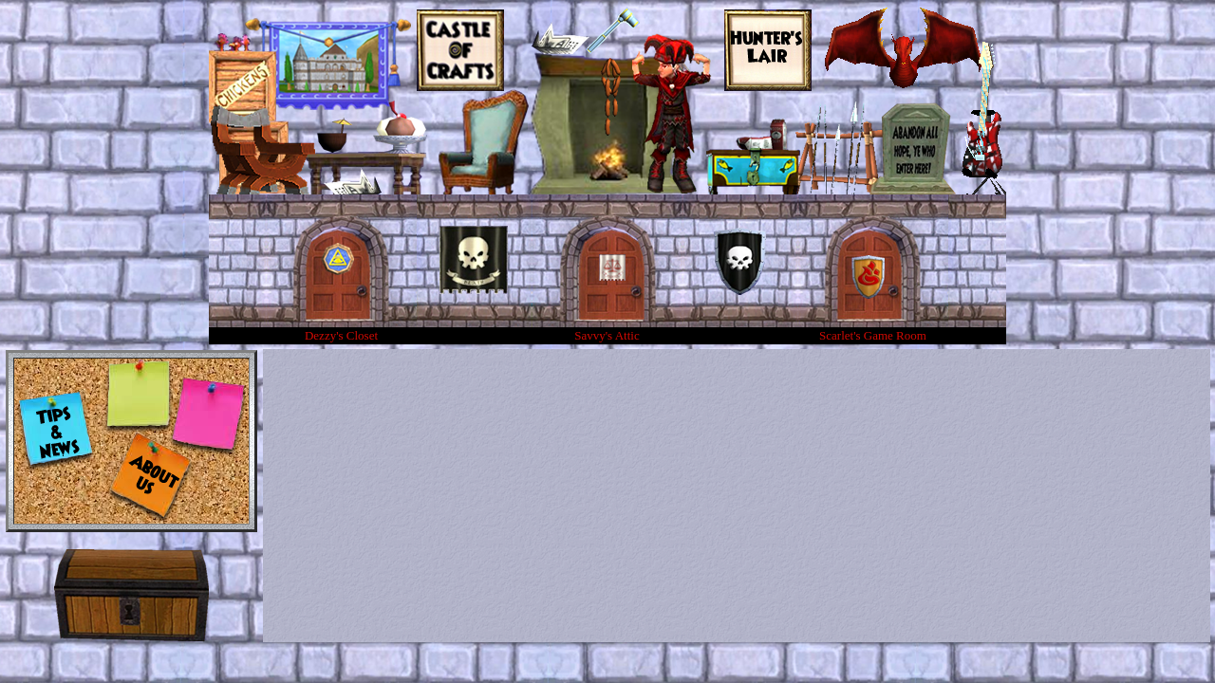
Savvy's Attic (606, 335)
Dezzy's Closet (341, 335)
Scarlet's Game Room (872, 335)
